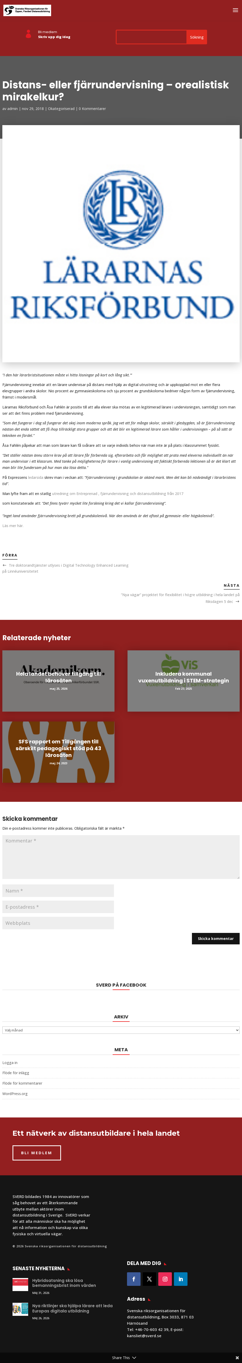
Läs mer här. (12, 525)
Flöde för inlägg (15, 1072)
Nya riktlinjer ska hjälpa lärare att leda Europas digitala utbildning (72, 1308)
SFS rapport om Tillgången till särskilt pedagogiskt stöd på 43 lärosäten (58, 748)
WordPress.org (15, 1093)
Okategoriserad (61, 108)
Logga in (9, 1062)
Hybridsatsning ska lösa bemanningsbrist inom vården (64, 1283)
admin (12, 108)
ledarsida (35, 477)
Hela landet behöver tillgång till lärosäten (58, 677)
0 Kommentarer (92, 108)
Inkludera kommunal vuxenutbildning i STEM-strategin (183, 677)
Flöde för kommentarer (22, 1083)
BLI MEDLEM (36, 1152)
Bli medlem (47, 31)
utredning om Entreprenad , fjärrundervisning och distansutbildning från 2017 (117, 493)
